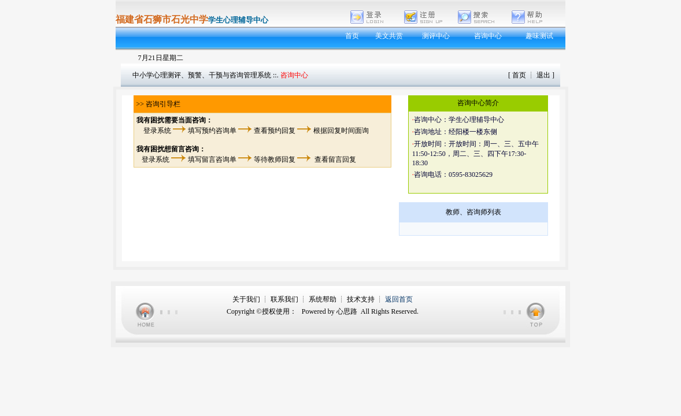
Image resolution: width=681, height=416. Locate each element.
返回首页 (399, 299)
